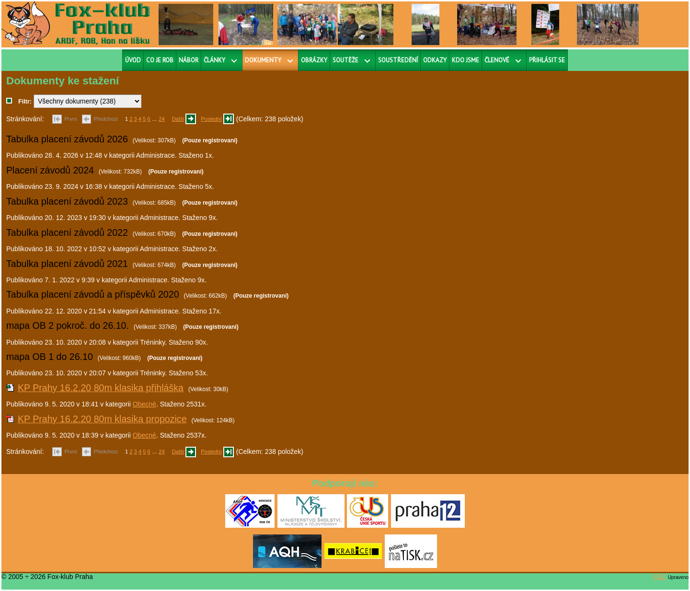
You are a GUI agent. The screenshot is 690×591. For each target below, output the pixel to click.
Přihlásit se (547, 60)
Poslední (211, 119)
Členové (496, 60)
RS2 (659, 576)
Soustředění (398, 60)
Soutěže (345, 60)
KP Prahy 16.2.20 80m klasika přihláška (101, 387)
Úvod (133, 60)
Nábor (188, 60)
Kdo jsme (465, 60)
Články (214, 60)
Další (178, 119)
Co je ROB (159, 60)
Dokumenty (263, 60)
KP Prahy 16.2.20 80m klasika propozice (102, 419)
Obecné (144, 404)
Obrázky (314, 60)
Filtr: (25, 101)
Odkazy (435, 60)
